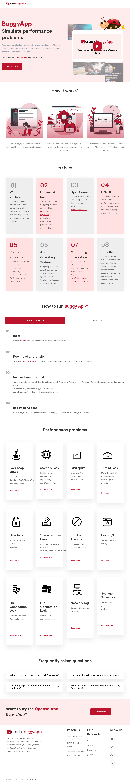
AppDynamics (77, 275)
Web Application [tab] (35, 321)
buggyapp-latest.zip (31, 361)
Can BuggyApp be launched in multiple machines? (34, 687)
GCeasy (90, 745)
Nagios (83, 278)
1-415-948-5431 (74, 755)
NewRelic (75, 278)
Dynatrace (75, 281)
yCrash (82, 271)
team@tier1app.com (75, 751)
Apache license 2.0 (79, 209)
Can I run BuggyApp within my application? (95, 675)
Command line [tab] (95, 321)
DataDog (84, 281)
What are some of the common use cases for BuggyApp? (95, 687)
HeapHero (91, 750)
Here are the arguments (45, 213)
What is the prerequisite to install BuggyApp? (34, 675)
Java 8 (25, 340)
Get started (12, 66)
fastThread (91, 741)
